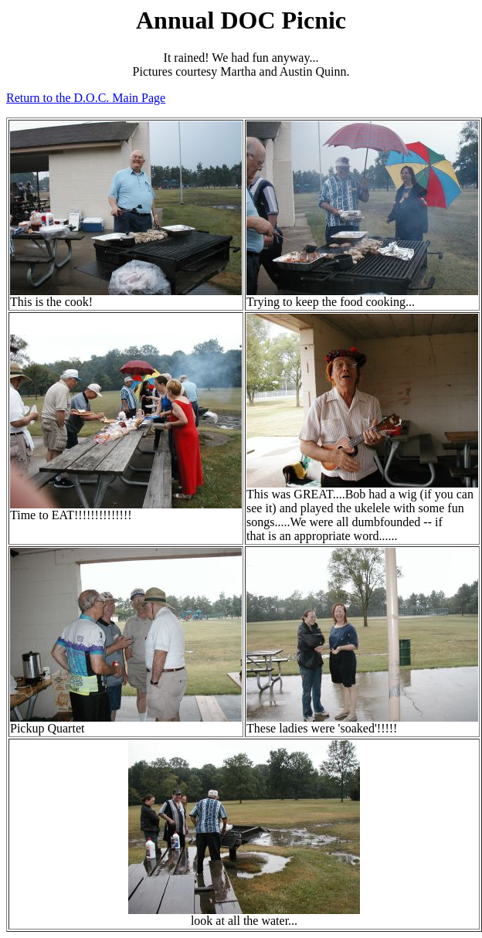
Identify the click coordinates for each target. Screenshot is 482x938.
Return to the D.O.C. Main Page (85, 97)
